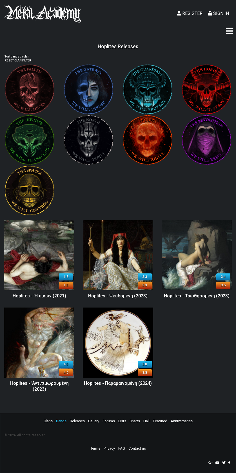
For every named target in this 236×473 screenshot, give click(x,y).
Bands (61, 421)
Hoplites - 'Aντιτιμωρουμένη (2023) (39, 386)
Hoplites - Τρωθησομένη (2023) (197, 296)
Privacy (109, 448)
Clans (48, 421)
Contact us (137, 448)
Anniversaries (182, 421)
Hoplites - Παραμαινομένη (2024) (118, 383)
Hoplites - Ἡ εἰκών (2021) (39, 296)
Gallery (93, 421)
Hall (146, 421)
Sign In (218, 13)
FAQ (121, 448)
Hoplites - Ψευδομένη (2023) (118, 296)
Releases (77, 421)
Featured (160, 421)
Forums (109, 421)
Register (189, 13)
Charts (135, 421)
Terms (95, 448)
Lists (122, 421)
